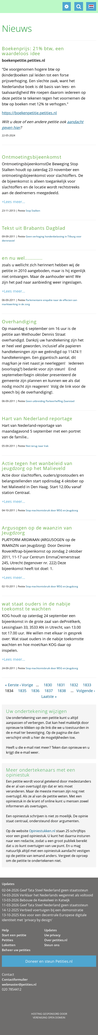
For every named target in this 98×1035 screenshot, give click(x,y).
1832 (74, 684)
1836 (35, 690)
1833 (87, 684)
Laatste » (49, 696)
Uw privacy (52, 935)
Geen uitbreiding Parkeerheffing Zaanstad (50, 401)
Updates (50, 930)
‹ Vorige (26, 684)
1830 (48, 684)
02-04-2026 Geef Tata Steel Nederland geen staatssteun (45, 890)
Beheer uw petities (16, 950)
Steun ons (51, 945)
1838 (62, 690)
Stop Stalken (33, 210)
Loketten (9, 945)
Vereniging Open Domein (49, 1017)
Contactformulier (15, 979)
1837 (48, 690)
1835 (22, 690)
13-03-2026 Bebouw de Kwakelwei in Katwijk (36, 900)
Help (5, 930)
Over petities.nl (55, 940)
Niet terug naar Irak (37, 446)
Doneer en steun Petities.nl (49, 961)
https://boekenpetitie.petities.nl (29, 112)
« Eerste (12, 684)
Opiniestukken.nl (42, 831)
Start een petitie (14, 935)
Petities (7, 940)
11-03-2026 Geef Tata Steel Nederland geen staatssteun (45, 905)
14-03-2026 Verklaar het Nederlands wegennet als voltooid (47, 895)
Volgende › (85, 690)
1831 (61, 684)
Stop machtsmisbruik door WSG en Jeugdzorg (52, 510)
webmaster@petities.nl (19, 984)
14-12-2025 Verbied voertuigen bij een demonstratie (42, 910)
